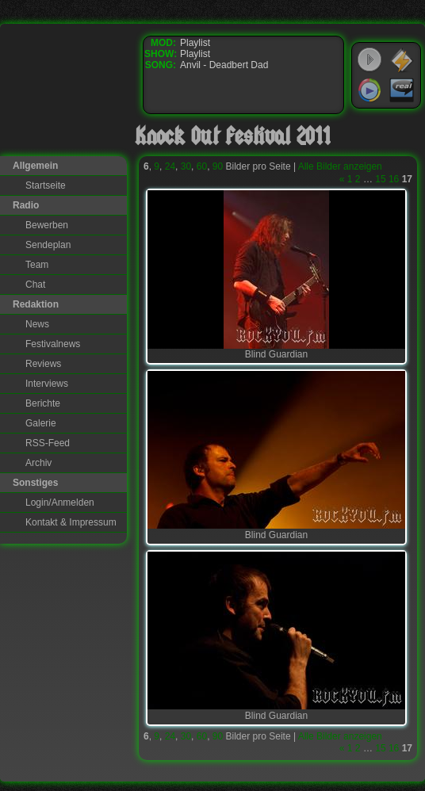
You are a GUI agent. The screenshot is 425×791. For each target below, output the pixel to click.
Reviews (43, 363)
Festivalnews (52, 344)
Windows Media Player (369, 90)
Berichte (42, 403)
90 (217, 166)
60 (202, 166)
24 (170, 166)
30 (186, 166)
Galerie (40, 423)
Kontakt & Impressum (71, 522)
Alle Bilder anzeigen (340, 166)
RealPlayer (402, 90)
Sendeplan (48, 244)
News (37, 324)
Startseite (45, 185)
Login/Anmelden (59, 502)
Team (36, 264)
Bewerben (46, 225)
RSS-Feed (47, 443)
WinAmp (402, 60)
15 (380, 179)
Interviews (46, 383)
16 (394, 179)
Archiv (38, 462)
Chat (35, 284)
